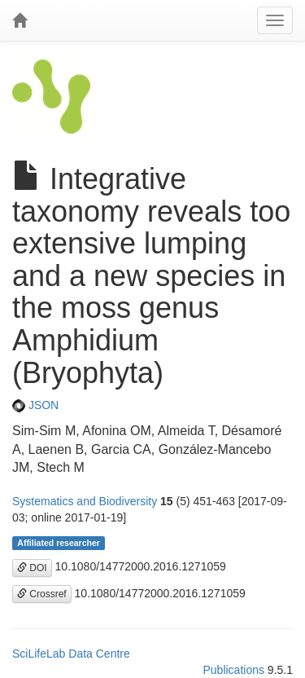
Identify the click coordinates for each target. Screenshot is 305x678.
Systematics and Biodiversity (84, 501)
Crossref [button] (42, 594)
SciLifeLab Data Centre (71, 653)
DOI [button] (32, 568)
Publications (233, 669)
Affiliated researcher (58, 543)
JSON (35, 405)
